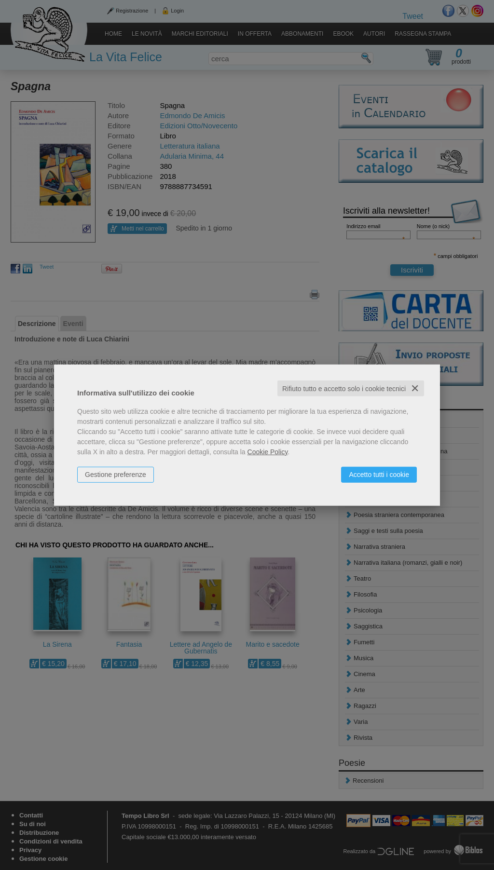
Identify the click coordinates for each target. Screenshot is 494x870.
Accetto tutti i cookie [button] (379, 474)
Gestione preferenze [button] (115, 474)
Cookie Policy (267, 451)
